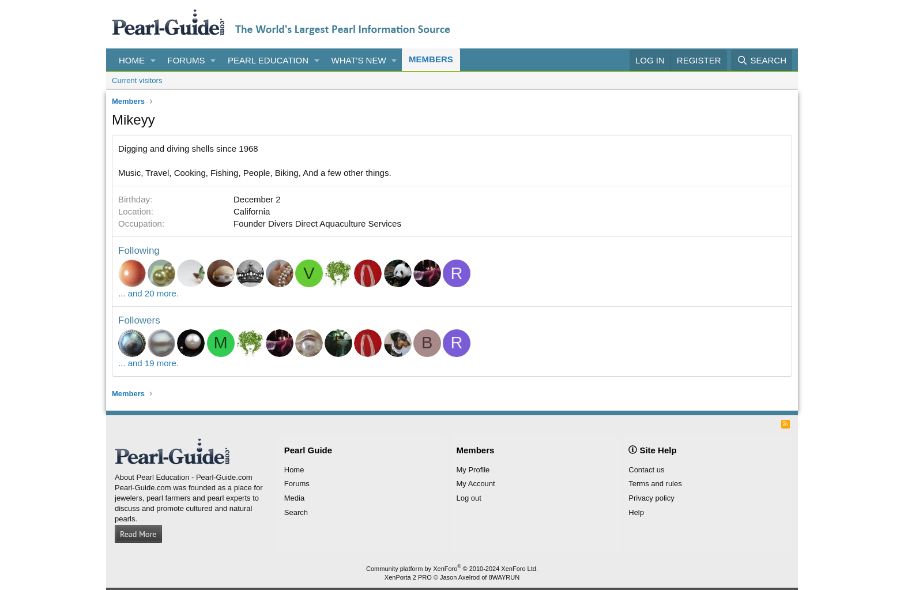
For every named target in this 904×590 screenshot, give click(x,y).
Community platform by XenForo (452, 568)
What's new (359, 60)
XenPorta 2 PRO (408, 577)
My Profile (473, 469)
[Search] (761, 60)
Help (636, 512)
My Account (476, 483)
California (251, 211)
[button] (153, 60)
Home (132, 60)
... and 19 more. (148, 363)
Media (294, 498)
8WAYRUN (503, 577)
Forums (186, 60)
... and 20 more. (148, 293)
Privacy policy (651, 498)
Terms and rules (654, 483)
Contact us (646, 469)
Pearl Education (268, 60)
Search (296, 512)
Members (431, 59)
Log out (469, 498)
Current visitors (137, 80)
